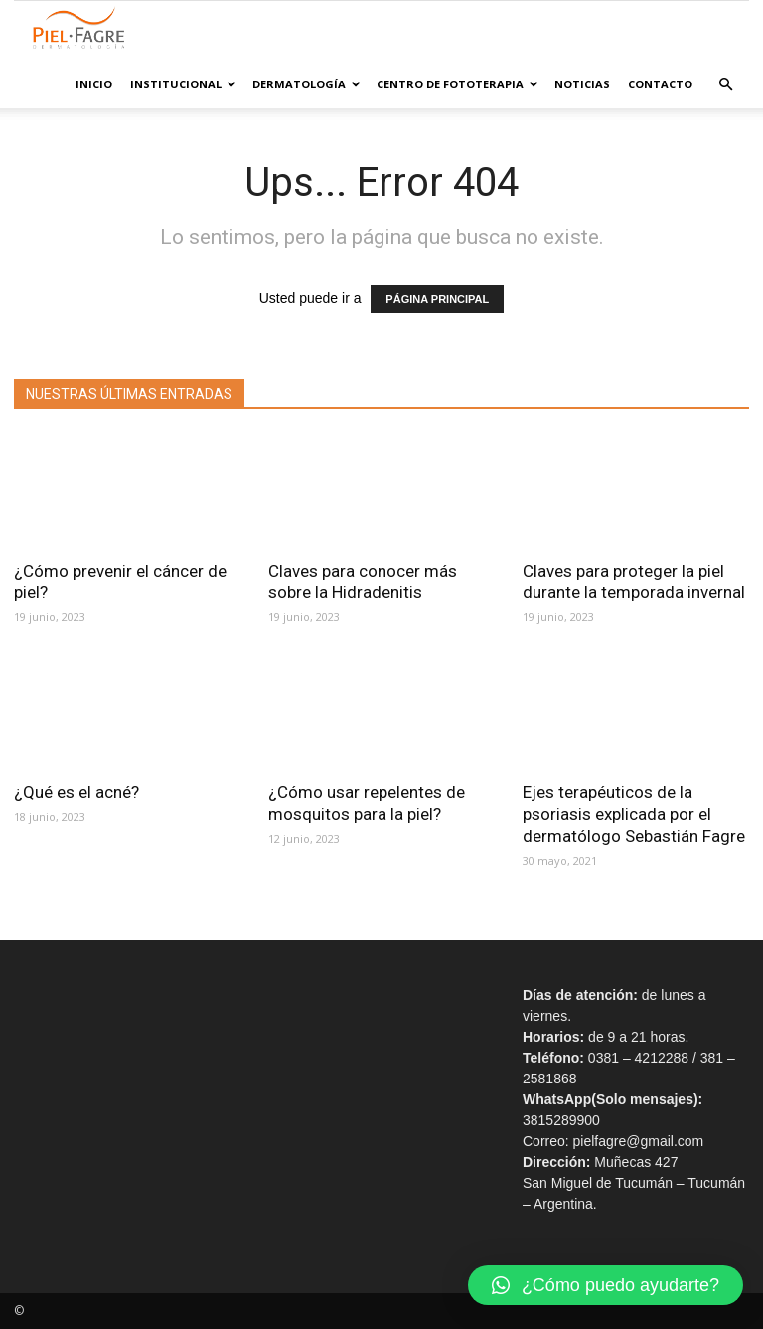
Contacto (660, 84)
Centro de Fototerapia (457, 84)
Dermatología (306, 84)
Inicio (94, 84)
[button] (725, 85)
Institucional (183, 84)
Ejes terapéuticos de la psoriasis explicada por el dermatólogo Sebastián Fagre (634, 814)
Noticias (582, 84)
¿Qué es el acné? (80, 792)
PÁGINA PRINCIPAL (437, 299)
